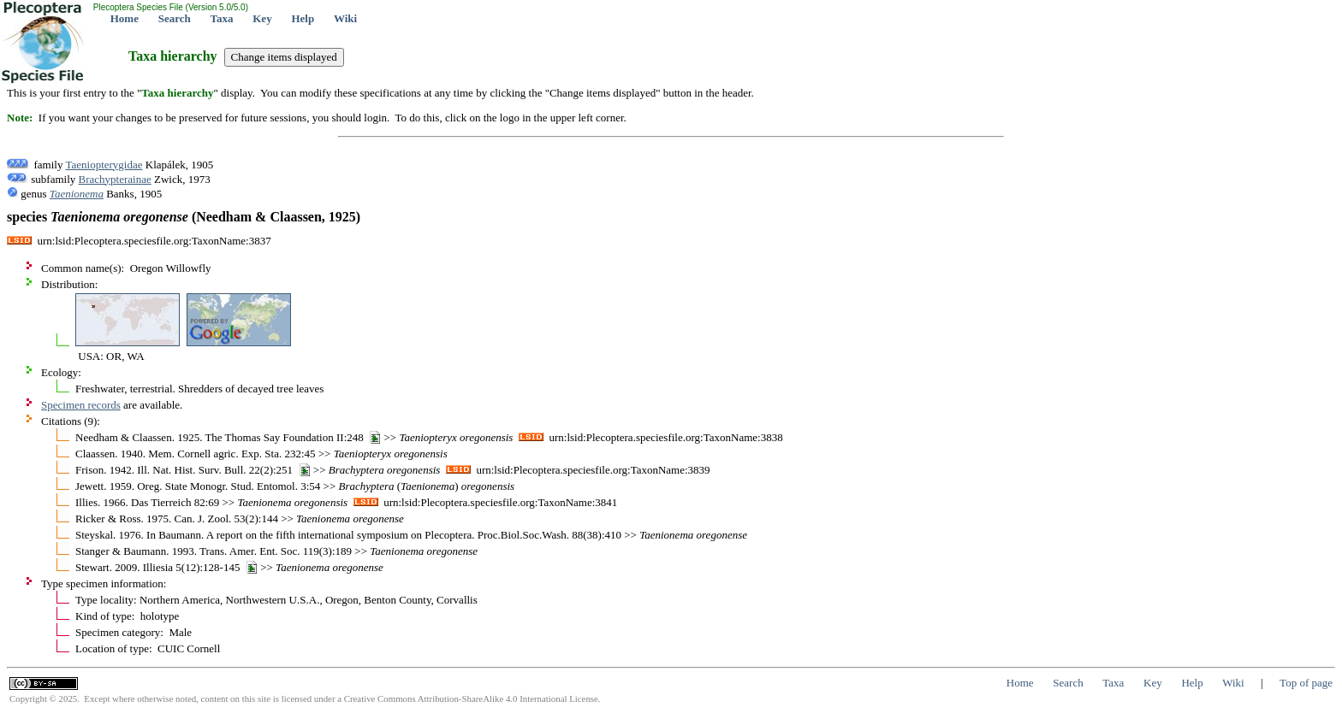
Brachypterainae (115, 179)
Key (261, 18)
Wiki (345, 18)
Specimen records (81, 404)
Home (124, 18)
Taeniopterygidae (103, 164)
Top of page (1306, 682)
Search (174, 18)
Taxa (222, 18)
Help (302, 18)
